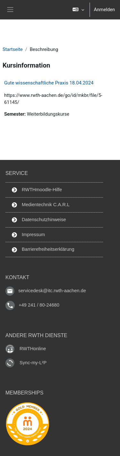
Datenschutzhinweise (39, 219)
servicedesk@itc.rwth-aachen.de (52, 290)
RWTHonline (33, 348)
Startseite (13, 49)
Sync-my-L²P (33, 362)
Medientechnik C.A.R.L (40, 204)
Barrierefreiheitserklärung (43, 249)
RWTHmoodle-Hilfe (37, 189)
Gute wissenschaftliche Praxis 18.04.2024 (48, 83)
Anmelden (104, 9)
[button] (78, 9)
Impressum (28, 234)
